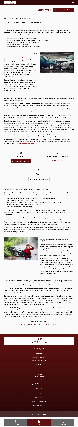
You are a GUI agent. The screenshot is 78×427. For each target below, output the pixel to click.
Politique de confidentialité (39, 401)
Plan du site (39, 393)
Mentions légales (39, 397)
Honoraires (38, 324)
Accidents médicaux (39, 357)
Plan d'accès (15, 424)
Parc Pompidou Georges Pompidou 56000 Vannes (39, 376)
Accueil (16, 18)
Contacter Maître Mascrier (63, 10)
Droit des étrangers (50, 324)
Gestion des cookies (39, 405)
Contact (39, 424)
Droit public (39, 353)
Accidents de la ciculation (39, 360)
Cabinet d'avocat (26, 324)
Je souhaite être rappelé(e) (39, 179)
